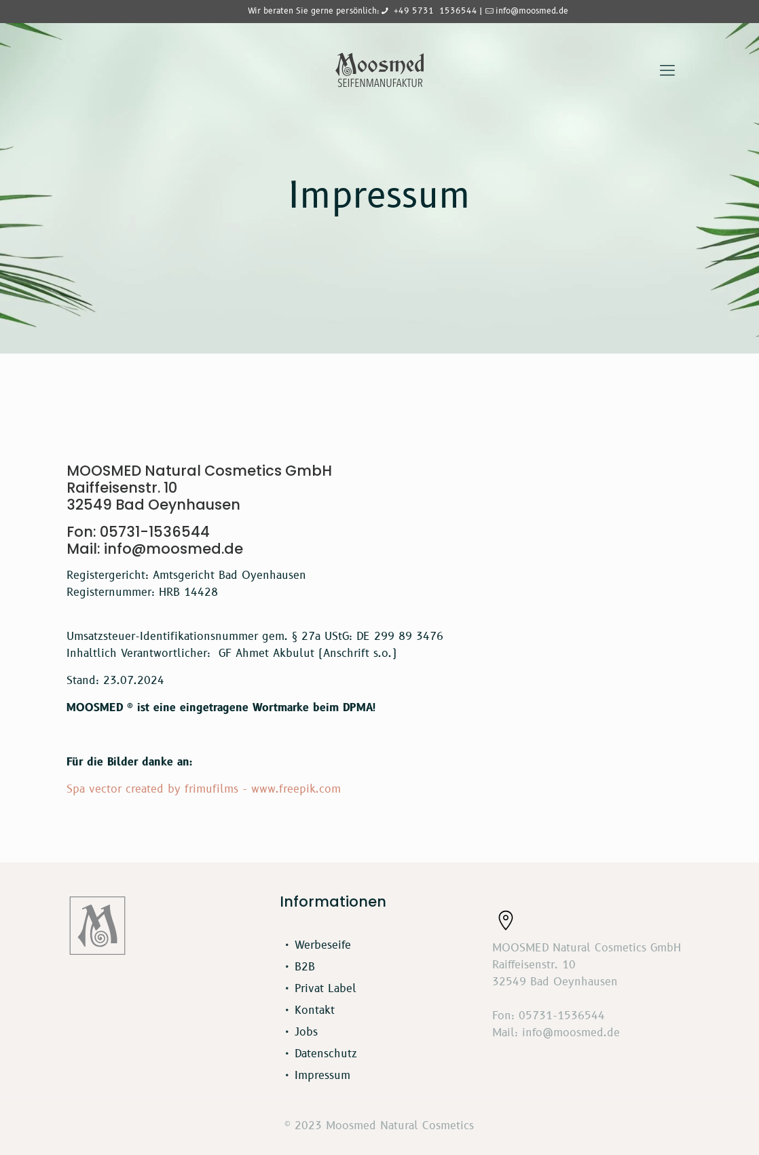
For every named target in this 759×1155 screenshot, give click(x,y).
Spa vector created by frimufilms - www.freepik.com (204, 789)
